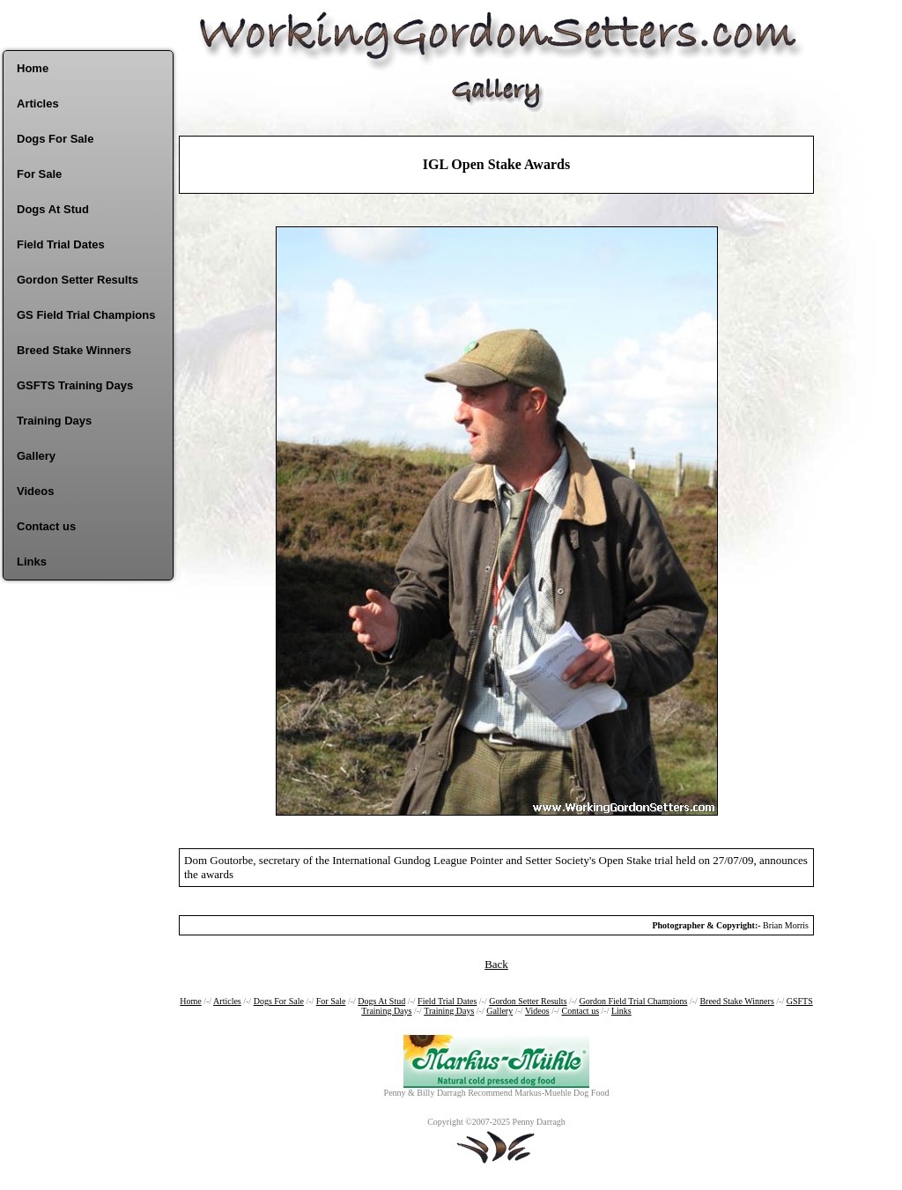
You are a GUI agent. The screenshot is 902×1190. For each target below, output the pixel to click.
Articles (38, 103)
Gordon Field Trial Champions (633, 1001)
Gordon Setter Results (77, 279)
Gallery (36, 455)
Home (32, 68)
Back (496, 964)
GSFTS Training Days (75, 385)
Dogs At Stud (53, 209)
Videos (35, 491)
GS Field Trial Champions (86, 315)
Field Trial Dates (61, 244)
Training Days (54, 420)
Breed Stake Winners (74, 350)
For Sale (39, 174)
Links (32, 561)
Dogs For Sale (55, 138)
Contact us (46, 526)
